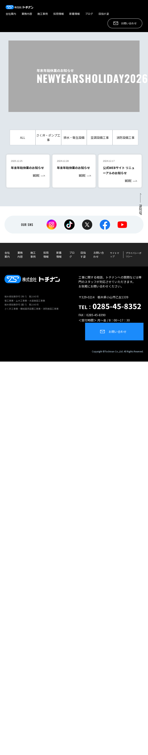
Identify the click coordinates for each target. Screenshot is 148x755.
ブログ (89, 14)
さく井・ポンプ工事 (48, 137)
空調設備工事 (100, 137)
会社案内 (11, 14)
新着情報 (74, 14)
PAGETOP (140, 210)
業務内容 (27, 14)
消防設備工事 (125, 137)
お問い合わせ (129, 23)
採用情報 (58, 14)
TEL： (110, 306)
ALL (22, 137)
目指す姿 (103, 14)
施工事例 (42, 14)
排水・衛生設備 (74, 137)
